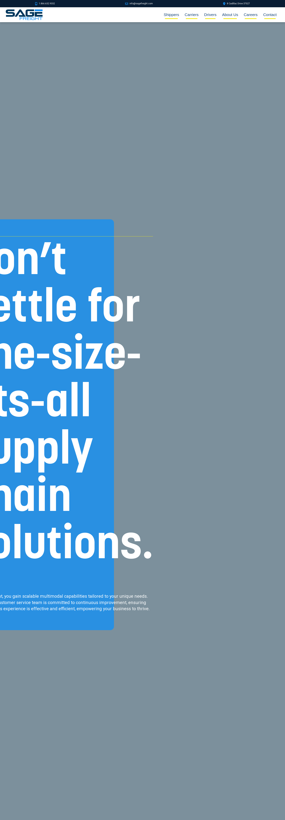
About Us (230, 14)
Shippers (171, 14)
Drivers (210, 14)
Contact (270, 14)
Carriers (192, 14)
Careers (251, 14)
